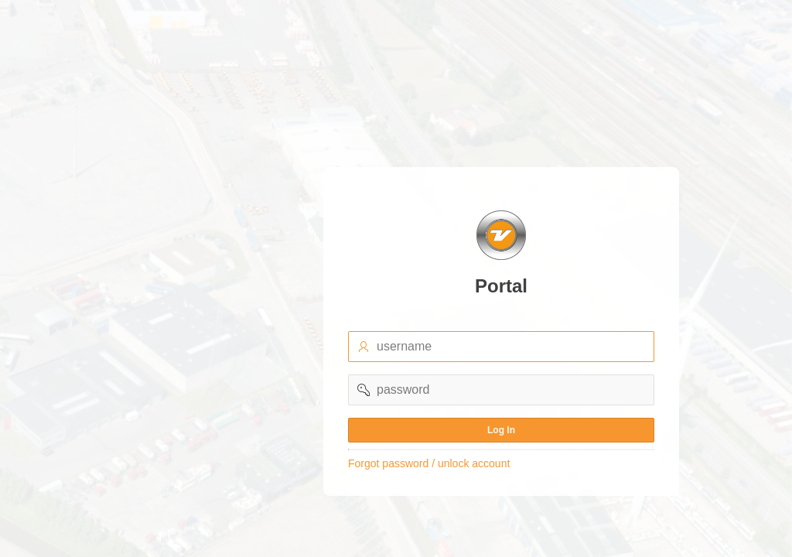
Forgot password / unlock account (429, 463)
